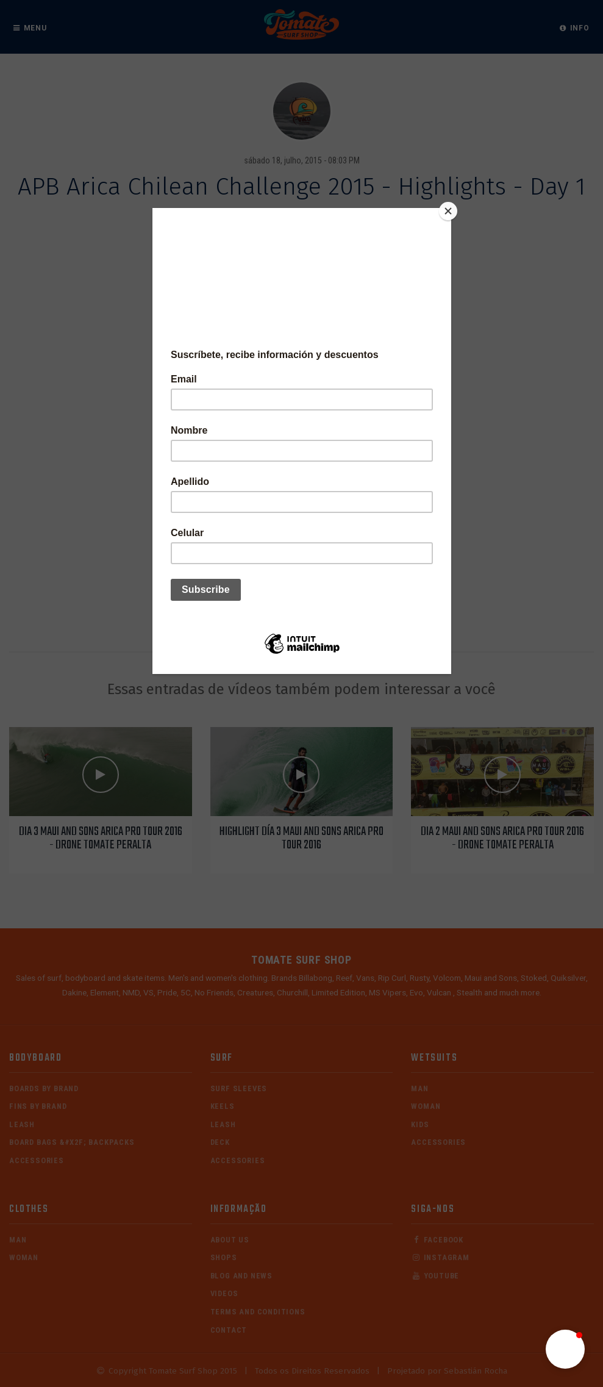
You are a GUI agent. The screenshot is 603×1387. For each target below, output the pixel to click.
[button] (565, 1349)
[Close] (448, 211)
